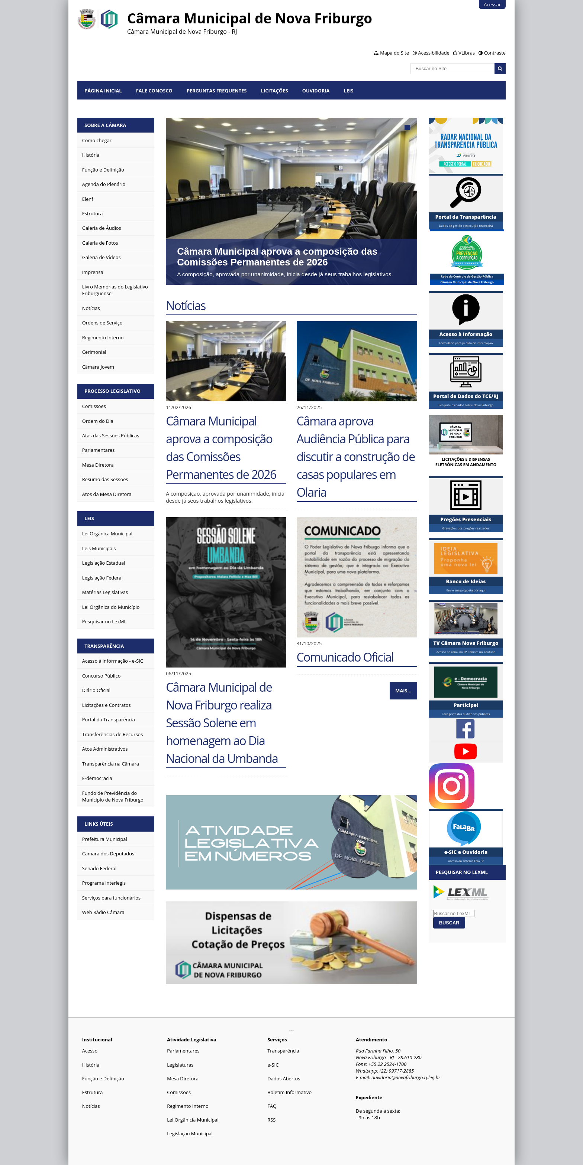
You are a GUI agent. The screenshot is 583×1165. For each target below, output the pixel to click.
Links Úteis (98, 823)
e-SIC (272, 1064)
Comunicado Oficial (345, 657)
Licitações (274, 90)
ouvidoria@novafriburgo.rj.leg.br (405, 1077)
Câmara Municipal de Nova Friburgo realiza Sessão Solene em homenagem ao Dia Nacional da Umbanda (222, 722)
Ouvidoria (316, 90)
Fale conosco (154, 90)
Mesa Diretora (183, 1078)
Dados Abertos (283, 1078)
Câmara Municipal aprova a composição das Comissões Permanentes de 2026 (277, 256)
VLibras (466, 52)
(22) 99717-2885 (397, 1070)
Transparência (104, 646)
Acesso (89, 1050)
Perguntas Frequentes (217, 90)
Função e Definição (103, 1078)
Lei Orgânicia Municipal (193, 1119)
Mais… (403, 690)
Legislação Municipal (190, 1133)
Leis (349, 90)
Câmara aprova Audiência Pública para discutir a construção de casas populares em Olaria (356, 456)
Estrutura (92, 1092)
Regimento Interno (188, 1106)
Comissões (179, 1092)
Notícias (91, 1106)
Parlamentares (183, 1050)
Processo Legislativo (112, 391)
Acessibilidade (433, 52)
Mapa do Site (394, 52)
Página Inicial (103, 90)
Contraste (495, 52)
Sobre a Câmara (105, 125)
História (91, 1064)
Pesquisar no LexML (462, 872)
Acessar (492, 4)
